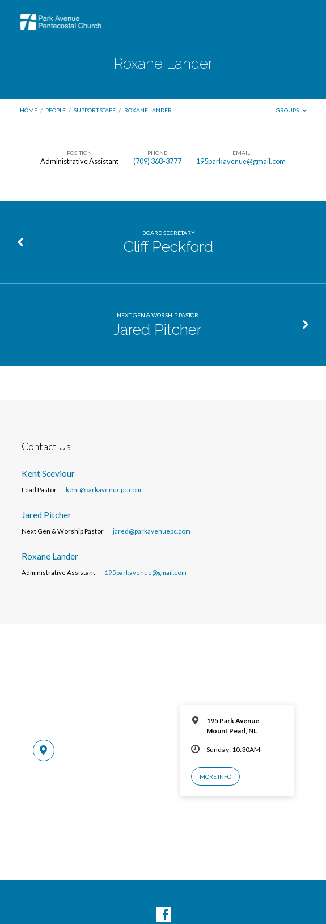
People (55, 110)
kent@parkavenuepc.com (103, 489)
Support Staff (95, 110)
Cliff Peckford (168, 246)
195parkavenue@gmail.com (241, 161)
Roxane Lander (148, 110)
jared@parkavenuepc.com (151, 531)
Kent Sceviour (48, 473)
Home (28, 110)
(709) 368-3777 (157, 161)
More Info (215, 776)
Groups (291, 110)
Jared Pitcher (157, 329)
